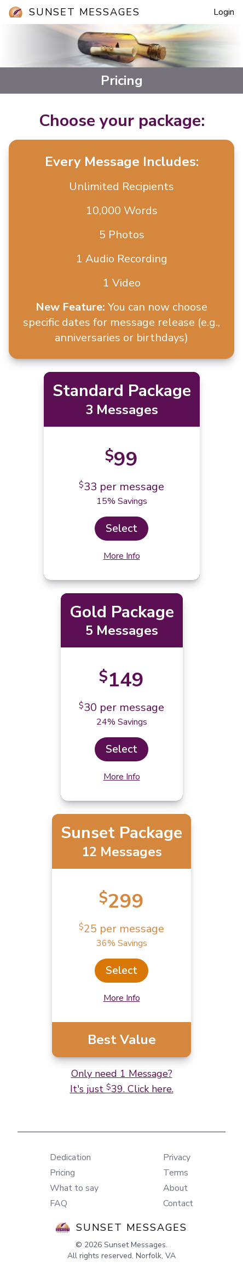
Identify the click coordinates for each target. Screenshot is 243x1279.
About (175, 1188)
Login (223, 12)
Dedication (70, 1157)
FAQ (58, 1203)
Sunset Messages (84, 12)
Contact (178, 1203)
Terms (175, 1173)
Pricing (62, 1173)
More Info (121, 556)
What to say (74, 1188)
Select (121, 528)
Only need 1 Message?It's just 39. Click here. (121, 1081)
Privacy (176, 1157)
